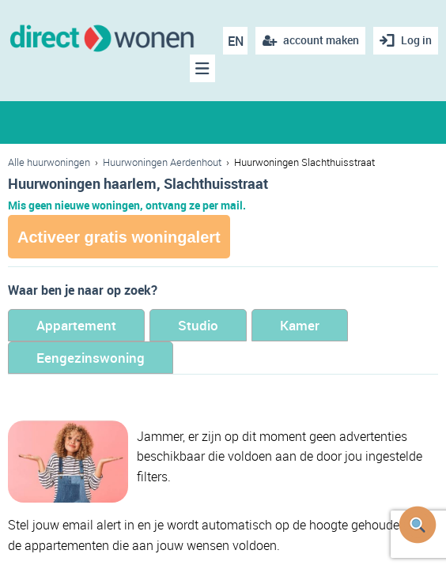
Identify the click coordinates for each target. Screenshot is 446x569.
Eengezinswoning (90, 358)
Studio (198, 325)
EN (236, 41)
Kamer (299, 325)
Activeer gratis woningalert (119, 237)
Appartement (76, 325)
